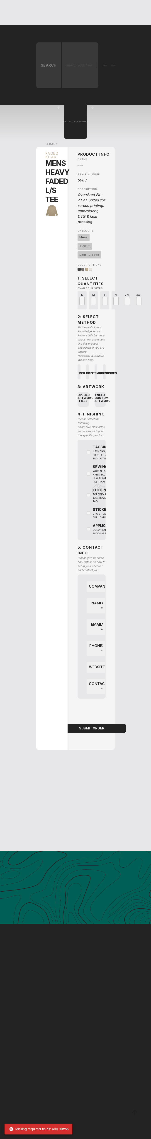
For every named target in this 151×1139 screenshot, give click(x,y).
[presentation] (91, 712)
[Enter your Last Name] (100, 1102)
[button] (50, 13)
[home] (26, 12)
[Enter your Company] (81, 1087)
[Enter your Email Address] (81, 1117)
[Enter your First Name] (63, 1102)
